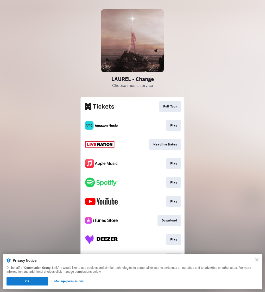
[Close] (257, 260)
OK (27, 281)
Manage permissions (69, 281)
